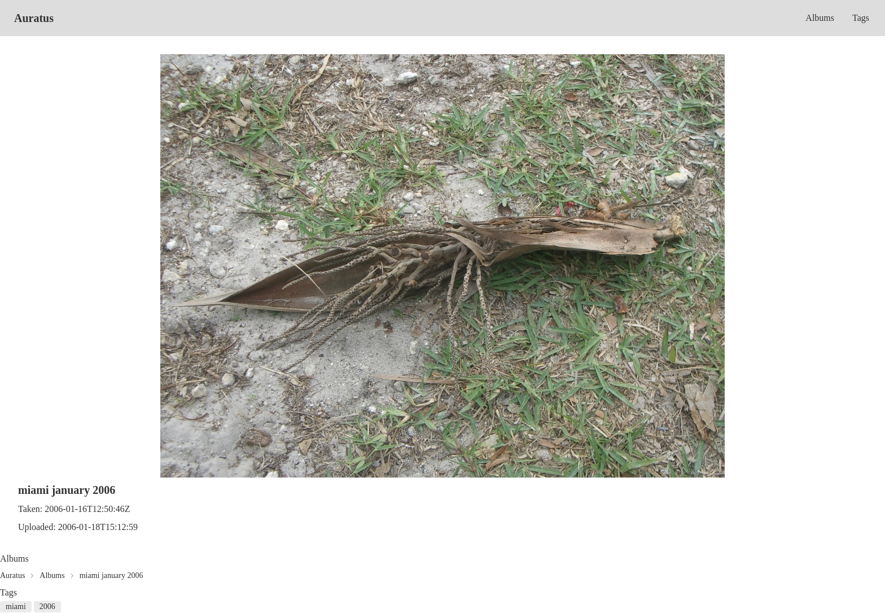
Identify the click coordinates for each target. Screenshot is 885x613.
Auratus (34, 18)
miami (16, 606)
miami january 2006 (111, 575)
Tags (860, 18)
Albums (819, 18)
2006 (47, 606)
